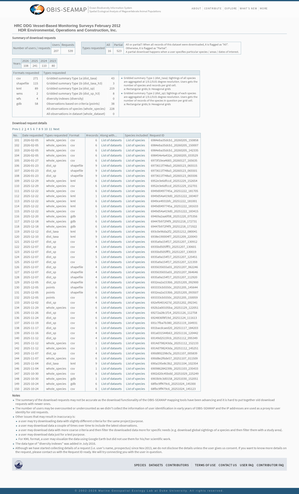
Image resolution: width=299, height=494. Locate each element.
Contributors (177, 465)
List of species (135, 140)
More (264, 8)
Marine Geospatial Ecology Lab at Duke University (142, 490)
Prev (15, 129)
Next (56, 129)
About (196, 8)
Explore (231, 8)
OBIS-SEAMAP (66, 9)
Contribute (213, 8)
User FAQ (247, 465)
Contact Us (228, 465)
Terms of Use (205, 465)
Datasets (156, 465)
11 (50, 129)
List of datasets (111, 140)
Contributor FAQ (270, 465)
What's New (248, 8)
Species (140, 465)
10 (46, 129)
